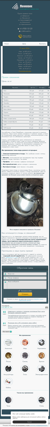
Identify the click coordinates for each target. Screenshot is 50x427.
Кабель (8, 382)
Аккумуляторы (8, 369)
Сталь (41, 401)
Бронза (41, 356)
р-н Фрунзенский (25, 18)
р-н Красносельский (25, 24)
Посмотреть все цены (25, 71)
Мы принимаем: (25, 335)
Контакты (42, 44)
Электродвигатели (41, 369)
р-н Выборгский (25, 16)
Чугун (8, 401)
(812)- (26, 29)
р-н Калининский (25, 22)
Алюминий (8, 343)
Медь (25, 343)
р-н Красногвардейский (25, 20)
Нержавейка (41, 343)
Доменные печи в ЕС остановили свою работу (22, 323)
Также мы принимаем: (25, 393)
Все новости (6, 331)
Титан (25, 369)
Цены (24, 44)
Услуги (6, 44)
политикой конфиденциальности (38, 425)
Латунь (8, 356)
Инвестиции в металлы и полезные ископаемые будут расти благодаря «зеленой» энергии (26, 312)
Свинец (25, 356)
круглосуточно (27, 36)
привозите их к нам (12, 257)
